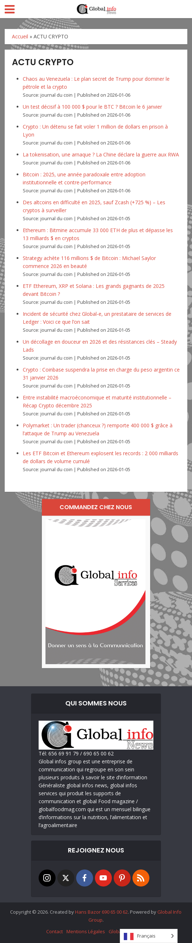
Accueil (20, 36)
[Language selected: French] (149, 936)
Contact (54, 931)
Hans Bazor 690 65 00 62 (101, 912)
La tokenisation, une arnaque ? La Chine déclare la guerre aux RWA (101, 154)
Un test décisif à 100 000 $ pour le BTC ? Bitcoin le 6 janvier (92, 106)
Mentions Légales (85, 931)
